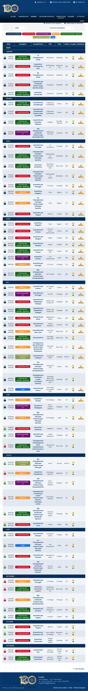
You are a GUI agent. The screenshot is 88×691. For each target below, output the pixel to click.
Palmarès (71, 16)
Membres (34, 16)
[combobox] (41, 2)
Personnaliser (32, 687)
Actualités (80, 16)
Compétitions (61, 16)
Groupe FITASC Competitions (60, 2)
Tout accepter (7, 687)
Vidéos (82, 21)
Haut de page (78, 669)
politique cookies (16, 683)
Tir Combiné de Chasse (41, 37)
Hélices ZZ (56, 34)
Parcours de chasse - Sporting (71, 34)
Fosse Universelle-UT (43, 34)
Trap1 (53, 37)
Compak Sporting (29, 34)
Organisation (23, 16)
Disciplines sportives (46, 16)
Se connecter (78, 2)
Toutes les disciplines (13, 34)
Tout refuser (19, 687)
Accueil (13, 16)
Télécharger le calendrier (73, 23)
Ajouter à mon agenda (52, 23)
